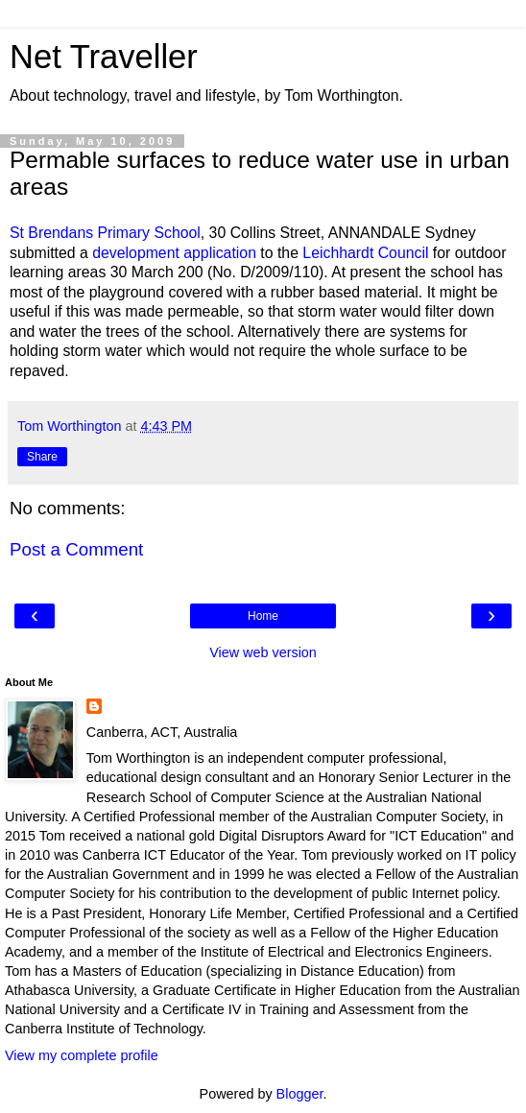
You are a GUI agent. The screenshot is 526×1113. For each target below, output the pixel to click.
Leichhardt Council (365, 253)
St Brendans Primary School (105, 233)
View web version (263, 652)
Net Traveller (104, 56)
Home (263, 616)
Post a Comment (76, 549)
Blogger (299, 1093)
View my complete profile (81, 1055)
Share (42, 456)
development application (174, 253)
